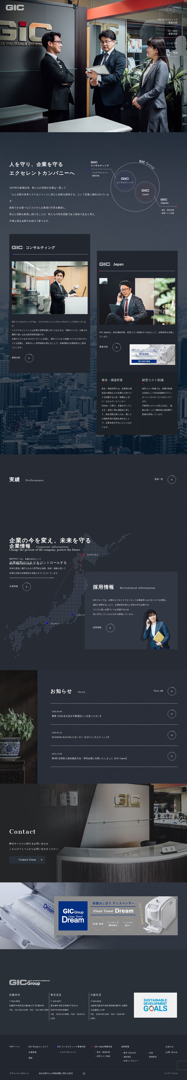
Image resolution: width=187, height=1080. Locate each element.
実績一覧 (165, 479)
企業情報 (20, 586)
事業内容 (23, 358)
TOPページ (14, 1046)
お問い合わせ (172, 1052)
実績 (175, 52)
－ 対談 (150, 1053)
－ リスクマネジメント (66, 1052)
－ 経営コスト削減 (102, 1056)
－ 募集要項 (152, 1057)
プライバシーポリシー (19, 1073)
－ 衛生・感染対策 (102, 1052)
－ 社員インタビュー (130, 1061)
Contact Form (31, 859)
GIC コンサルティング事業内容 (71, 1046)
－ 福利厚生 (126, 1057)
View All (165, 691)
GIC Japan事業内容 (103, 1046)
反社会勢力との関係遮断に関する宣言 (56, 1073)
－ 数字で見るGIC (128, 1053)
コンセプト (172, 43)
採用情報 (104, 628)
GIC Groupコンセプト (38, 1046)
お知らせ (170, 1046)
